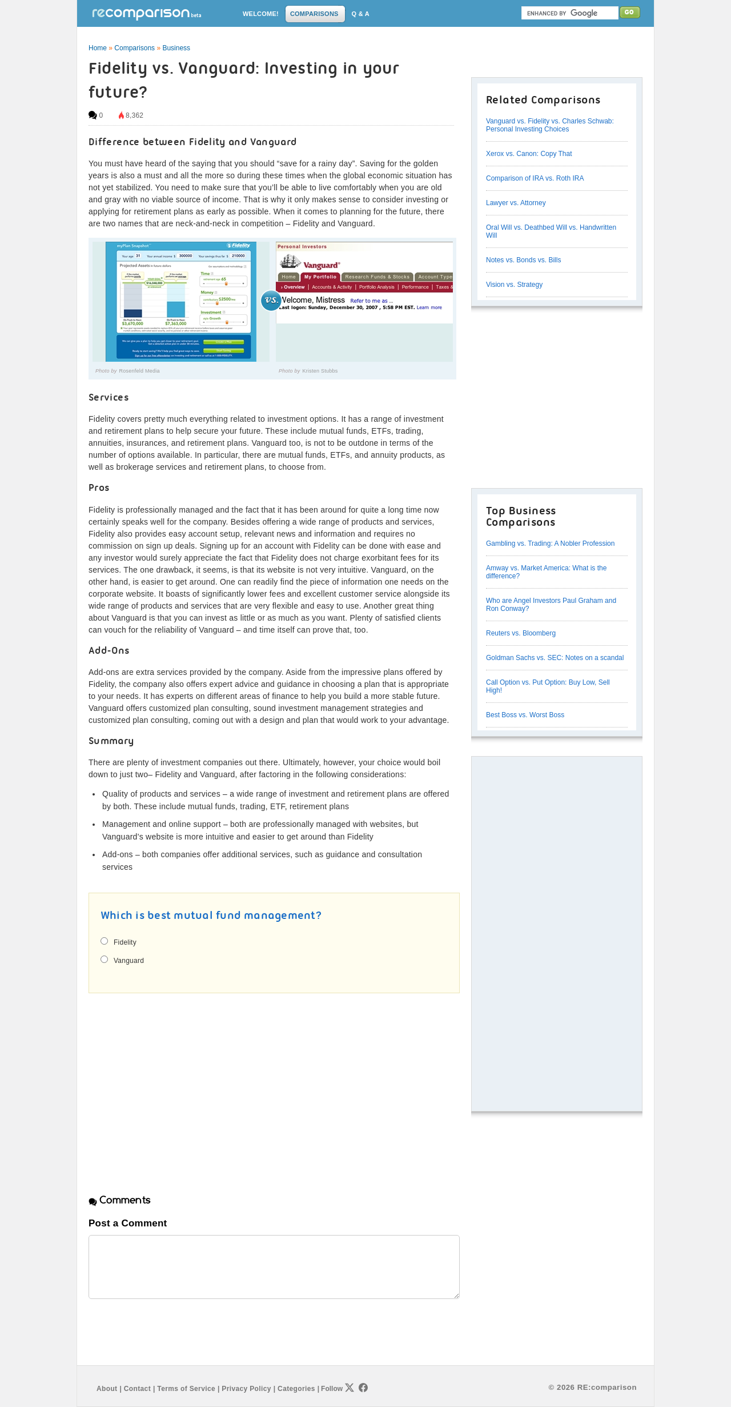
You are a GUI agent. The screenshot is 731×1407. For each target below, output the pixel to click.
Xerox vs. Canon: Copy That (529, 154)
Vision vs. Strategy (514, 285)
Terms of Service (186, 1389)
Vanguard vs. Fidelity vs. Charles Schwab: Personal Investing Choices (550, 125)
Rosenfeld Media (139, 371)
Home (98, 48)
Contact (137, 1389)
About (107, 1389)
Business (176, 48)
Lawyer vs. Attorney (516, 203)
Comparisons (134, 48)
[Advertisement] (184, 1084)
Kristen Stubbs (320, 371)
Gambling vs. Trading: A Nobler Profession (550, 543)
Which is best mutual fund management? (211, 916)
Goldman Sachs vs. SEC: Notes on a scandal (555, 658)
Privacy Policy (246, 1389)
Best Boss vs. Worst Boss (525, 715)
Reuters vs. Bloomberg (521, 633)
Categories (296, 1389)
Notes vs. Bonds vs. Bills (523, 260)
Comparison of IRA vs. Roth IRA (535, 178)
